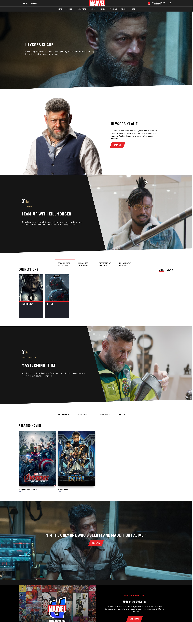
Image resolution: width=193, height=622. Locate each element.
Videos (123, 9)
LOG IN (25, 3)
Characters (81, 9)
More (133, 9)
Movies (102, 9)
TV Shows (113, 9)
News (60, 9)
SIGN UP (34, 3)
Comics (69, 9)
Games (93, 9)
